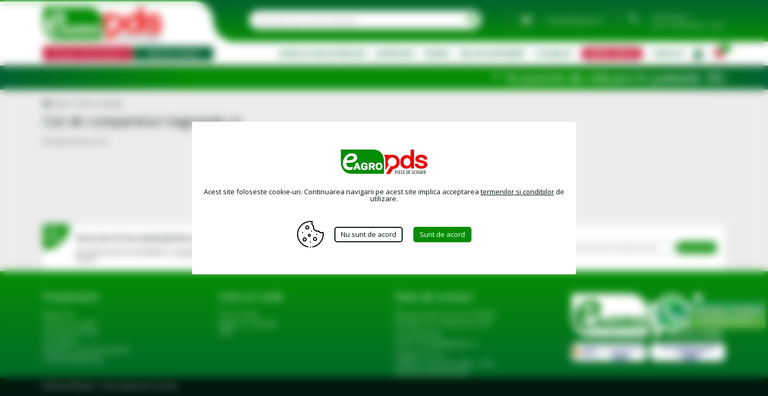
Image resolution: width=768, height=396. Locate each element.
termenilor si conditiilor (517, 191)
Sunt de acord (442, 234)
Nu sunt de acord (368, 234)
